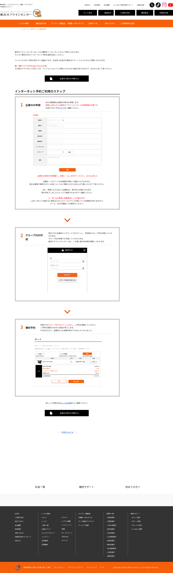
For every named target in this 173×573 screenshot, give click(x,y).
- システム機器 (66, 521)
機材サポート (135, 513)
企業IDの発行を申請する (69, 78)
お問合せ (87, 5)
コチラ (61, 108)
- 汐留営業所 (110, 521)
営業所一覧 (92, 23)
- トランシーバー (66, 525)
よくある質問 (66, 403)
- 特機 (63, 529)
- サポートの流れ (136, 525)
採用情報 (97, 5)
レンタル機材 (23, 23)
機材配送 (144, 13)
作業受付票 (163, 13)
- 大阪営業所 (110, 552)
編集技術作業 (41, 23)
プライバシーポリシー (76, 567)
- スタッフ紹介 (136, 517)
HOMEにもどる (67, 432)
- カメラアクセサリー (48, 533)
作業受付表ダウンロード (23, 537)
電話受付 (107, 13)
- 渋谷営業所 (110, 533)
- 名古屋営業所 (111, 548)
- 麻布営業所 (110, 529)
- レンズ (43, 521)
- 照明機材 (44, 544)
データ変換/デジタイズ (86, 521)
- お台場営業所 (111, 537)
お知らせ (18, 540)
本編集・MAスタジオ (75, 23)
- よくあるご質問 (136, 529)
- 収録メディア (46, 529)
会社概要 (107, 5)
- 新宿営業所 (110, 540)
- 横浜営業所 (110, 544)
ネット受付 (87, 13)
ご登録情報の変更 (127, 23)
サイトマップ (92, 567)
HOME (17, 29)
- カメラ (43, 517)
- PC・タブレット (67, 533)
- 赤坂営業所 (110, 517)
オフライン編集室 (58, 23)
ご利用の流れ (125, 13)
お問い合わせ (19, 533)
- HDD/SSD (64, 537)
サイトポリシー (59, 567)
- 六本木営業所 (111, 525)
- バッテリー (45, 537)
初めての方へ (110, 23)
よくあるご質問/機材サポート (123, 5)
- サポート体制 (136, 521)
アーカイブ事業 (83, 525)
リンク (102, 567)
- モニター (64, 517)
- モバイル (64, 540)
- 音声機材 (44, 540)
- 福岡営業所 (110, 556)
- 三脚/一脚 (45, 525)
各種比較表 (140, 5)
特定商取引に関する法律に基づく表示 (37, 567)
